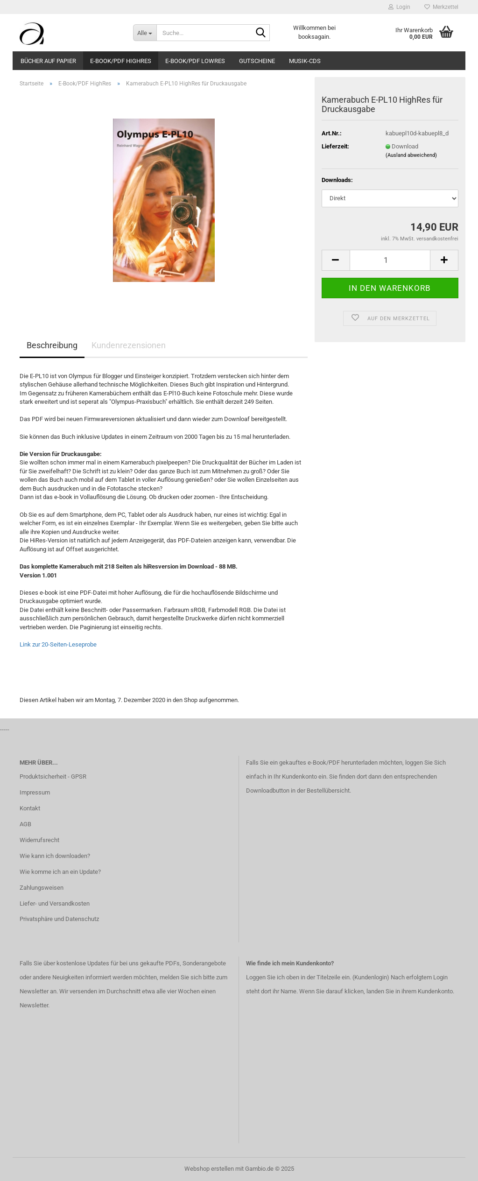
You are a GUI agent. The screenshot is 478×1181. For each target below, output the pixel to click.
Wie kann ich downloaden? (55, 855)
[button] (336, 260)
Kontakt (30, 808)
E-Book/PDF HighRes (120, 60)
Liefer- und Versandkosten (55, 903)
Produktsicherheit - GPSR (53, 776)
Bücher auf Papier (48, 60)
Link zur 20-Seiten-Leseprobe (58, 644)
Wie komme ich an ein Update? (60, 871)
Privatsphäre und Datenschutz (59, 918)
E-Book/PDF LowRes (195, 60)
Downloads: (337, 179)
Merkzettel (441, 7)
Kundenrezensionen (128, 345)
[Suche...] (144, 32)
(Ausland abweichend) (411, 155)
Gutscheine (257, 60)
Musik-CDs (305, 60)
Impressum (35, 792)
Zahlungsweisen (41, 887)
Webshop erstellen (209, 1168)
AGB (25, 824)
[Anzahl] (390, 260)
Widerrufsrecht (39, 840)
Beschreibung (52, 345)
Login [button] (399, 7)
